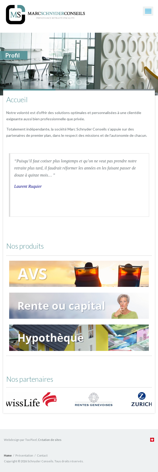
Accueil (17, 99)
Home (8, 455)
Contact (42, 455)
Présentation (24, 455)
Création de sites (49, 439)
